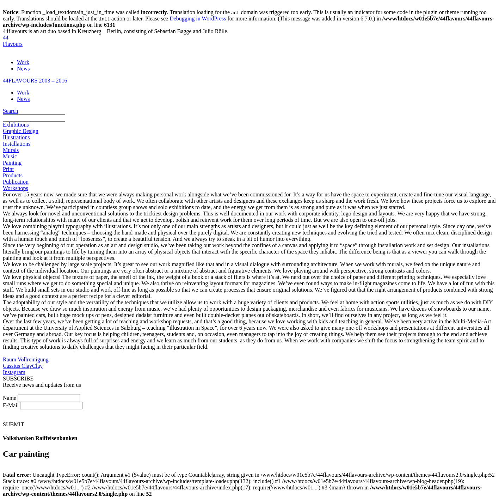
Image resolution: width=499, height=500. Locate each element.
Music (10, 156)
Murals (11, 150)
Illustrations (16, 137)
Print (8, 169)
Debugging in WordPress (198, 19)
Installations (16, 144)
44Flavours (13, 41)
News (23, 69)
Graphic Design (20, 131)
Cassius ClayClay (23, 366)
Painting (12, 163)
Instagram (14, 372)
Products (13, 175)
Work (23, 62)
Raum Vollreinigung (26, 359)
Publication (16, 182)
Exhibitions (16, 125)
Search (10, 111)
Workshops (15, 188)
